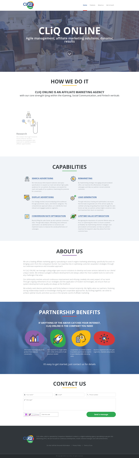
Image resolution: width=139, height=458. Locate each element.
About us (101, 5)
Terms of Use (88, 445)
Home (85, 5)
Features (92, 5)
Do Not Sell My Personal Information (58, 445)
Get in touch (110, 5)
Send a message (101, 414)
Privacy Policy (77, 445)
